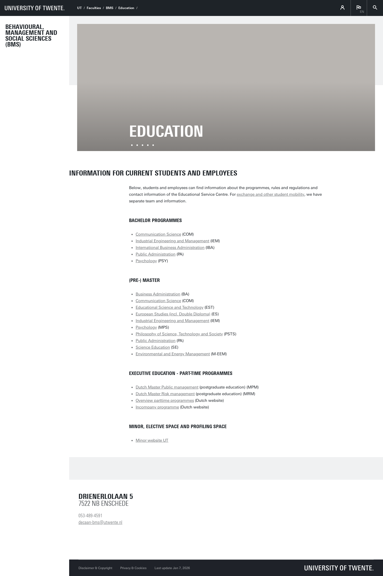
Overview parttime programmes (165, 400)
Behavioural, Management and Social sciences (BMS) (31, 35)
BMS (109, 8)
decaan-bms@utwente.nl (100, 522)
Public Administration (156, 254)
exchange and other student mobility (270, 194)
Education (126, 8)
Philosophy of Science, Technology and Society (179, 334)
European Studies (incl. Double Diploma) (173, 314)
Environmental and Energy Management (173, 354)
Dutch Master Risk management (165, 393)
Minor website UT (152, 440)
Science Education (153, 347)
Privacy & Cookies (133, 568)
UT (79, 8)
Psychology (146, 260)
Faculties (94, 8)
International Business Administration (170, 247)
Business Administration (158, 294)
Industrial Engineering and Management (172, 241)
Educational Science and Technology (169, 307)
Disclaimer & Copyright (95, 568)
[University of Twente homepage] (34, 8)
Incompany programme (157, 407)
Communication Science (158, 234)
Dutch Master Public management (167, 387)
